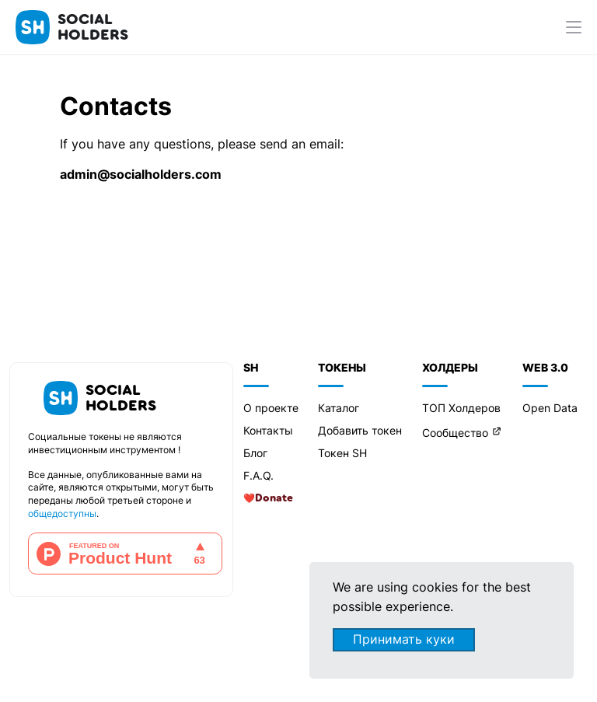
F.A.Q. (258, 475)
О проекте (270, 407)
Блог (255, 452)
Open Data (550, 407)
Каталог (338, 407)
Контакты (268, 430)
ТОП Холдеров (461, 407)
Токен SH (342, 452)
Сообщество (455, 432)
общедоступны (62, 513)
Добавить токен (360, 430)
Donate (274, 498)
